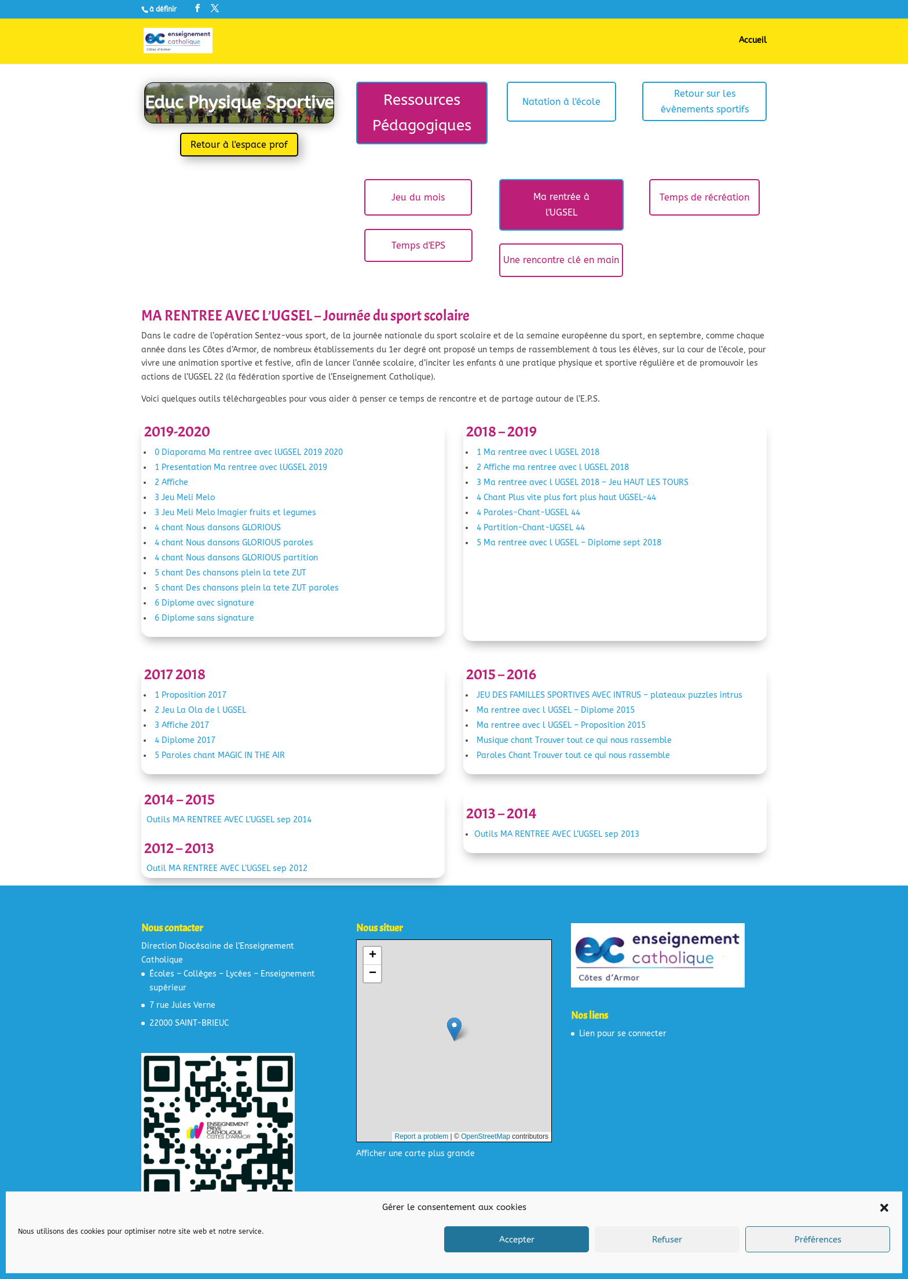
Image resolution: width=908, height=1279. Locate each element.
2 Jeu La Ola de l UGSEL (200, 710)
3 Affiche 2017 (182, 725)
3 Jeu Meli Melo (185, 497)
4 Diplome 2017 (185, 740)
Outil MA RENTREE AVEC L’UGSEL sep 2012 (227, 868)
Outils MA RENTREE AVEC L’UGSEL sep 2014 (229, 820)
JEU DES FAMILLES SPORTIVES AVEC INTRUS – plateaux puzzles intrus (609, 695)
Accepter (516, 1239)
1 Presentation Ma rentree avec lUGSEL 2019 (241, 467)
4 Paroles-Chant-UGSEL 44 (528, 513)
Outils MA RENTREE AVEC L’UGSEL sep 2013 (556, 834)
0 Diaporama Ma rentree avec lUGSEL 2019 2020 (249, 452)
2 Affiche (171, 482)
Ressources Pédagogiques (421, 112)
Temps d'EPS (418, 245)
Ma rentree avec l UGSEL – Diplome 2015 (556, 710)
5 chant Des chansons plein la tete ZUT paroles (247, 588)
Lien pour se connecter (623, 1033)
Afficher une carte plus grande (415, 1153)
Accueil (753, 41)
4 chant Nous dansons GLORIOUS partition (236, 558)
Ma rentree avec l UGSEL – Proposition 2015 (561, 725)
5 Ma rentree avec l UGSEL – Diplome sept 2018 (569, 543)
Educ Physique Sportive (239, 102)
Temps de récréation (704, 197)
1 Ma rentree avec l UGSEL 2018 (538, 452)
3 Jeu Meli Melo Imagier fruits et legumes (235, 513)
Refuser (667, 1239)
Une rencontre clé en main (561, 259)
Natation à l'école (561, 101)
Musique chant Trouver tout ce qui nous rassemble (574, 740)
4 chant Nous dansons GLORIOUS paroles (234, 543)
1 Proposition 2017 (190, 695)
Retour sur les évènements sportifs (705, 101)
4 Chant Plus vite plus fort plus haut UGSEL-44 (566, 497)
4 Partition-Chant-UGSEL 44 (531, 528)
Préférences (817, 1239)
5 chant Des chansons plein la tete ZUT (230, 573)
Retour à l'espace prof (239, 144)
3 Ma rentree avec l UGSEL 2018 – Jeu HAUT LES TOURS (583, 482)
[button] (884, 1208)
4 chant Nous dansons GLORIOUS (218, 528)
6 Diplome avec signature (204, 603)
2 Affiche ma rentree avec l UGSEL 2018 (553, 467)
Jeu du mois (418, 197)
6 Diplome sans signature (204, 618)
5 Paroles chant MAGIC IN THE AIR (220, 755)
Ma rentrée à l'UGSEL (561, 204)
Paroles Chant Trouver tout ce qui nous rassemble (573, 755)
